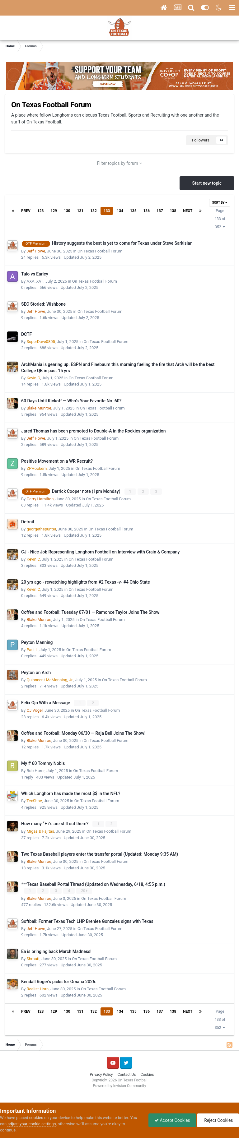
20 (84, 891)
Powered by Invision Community (119, 1085)
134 (120, 211)
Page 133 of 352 (220, 219)
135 (133, 211)
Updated (82, 257)
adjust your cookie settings (31, 1124)
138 (173, 211)
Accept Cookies (171, 1120)
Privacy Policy (101, 1074)
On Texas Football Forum (99, 251)
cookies (36, 1117)
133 (107, 211)
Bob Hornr (35, 770)
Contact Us (126, 1074)
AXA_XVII (35, 281)
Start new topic (207, 183)
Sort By (219, 202)
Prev (25, 211)
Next (187, 211)
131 (80, 211)
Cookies (147, 1074)
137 (160, 211)
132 (93, 211)
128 (40, 211)
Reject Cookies (217, 1120)
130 (67, 211)
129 (53, 211)
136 (146, 211)
